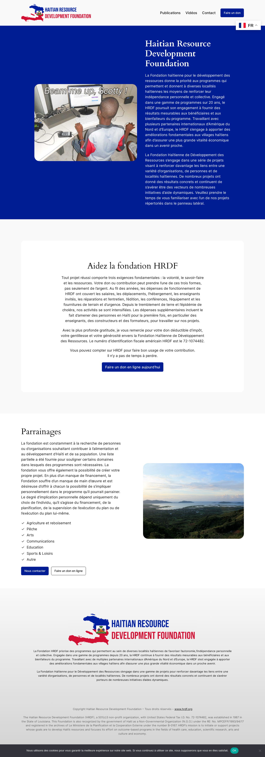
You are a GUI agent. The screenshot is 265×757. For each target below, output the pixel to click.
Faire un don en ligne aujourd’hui (132, 367)
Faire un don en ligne (68, 571)
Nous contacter (34, 571)
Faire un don (232, 12)
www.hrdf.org (183, 709)
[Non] (260, 751)
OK (234, 750)
